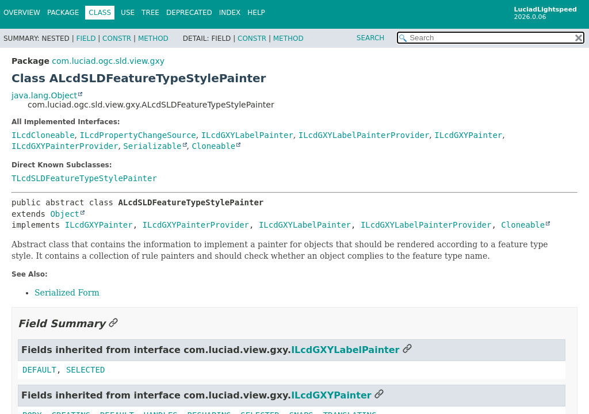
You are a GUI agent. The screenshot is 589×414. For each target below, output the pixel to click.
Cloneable (213, 146)
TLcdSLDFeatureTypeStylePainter (84, 178)
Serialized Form (67, 292)
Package (63, 13)
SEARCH (371, 38)
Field (85, 38)
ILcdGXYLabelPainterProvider (364, 135)
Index (230, 13)
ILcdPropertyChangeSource (137, 135)
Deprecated (189, 13)
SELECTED (85, 369)
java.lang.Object (44, 95)
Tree (150, 13)
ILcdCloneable (43, 135)
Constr (116, 38)
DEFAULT (39, 369)
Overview (21, 13)
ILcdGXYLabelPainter (247, 135)
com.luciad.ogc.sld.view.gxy (108, 61)
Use (128, 13)
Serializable (152, 146)
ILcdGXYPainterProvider (65, 146)
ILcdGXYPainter (468, 135)
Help (256, 13)
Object (64, 213)
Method (153, 38)
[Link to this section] (113, 323)
